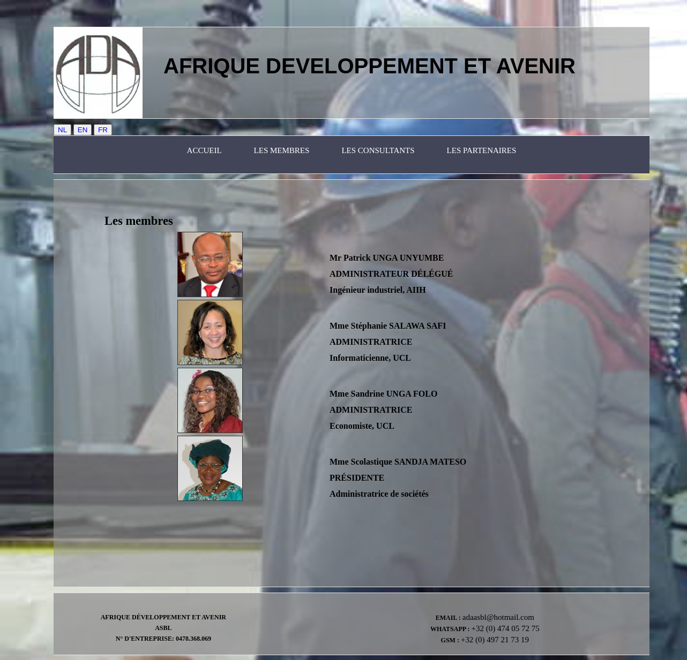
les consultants (377, 150)
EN (83, 130)
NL (62, 130)
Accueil (204, 150)
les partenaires (482, 150)
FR (103, 130)
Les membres (282, 150)
